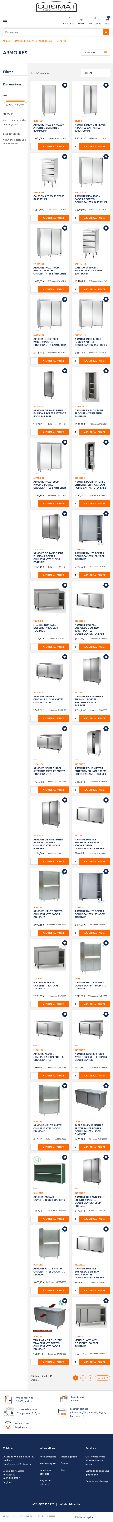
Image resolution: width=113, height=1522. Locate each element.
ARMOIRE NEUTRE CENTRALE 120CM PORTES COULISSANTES (48, 699)
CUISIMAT (38, 121)
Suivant (103, 1378)
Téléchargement (69, 1456)
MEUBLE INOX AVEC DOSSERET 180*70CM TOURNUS (87, 1343)
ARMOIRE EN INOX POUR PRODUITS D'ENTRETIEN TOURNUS (89, 413)
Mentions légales (48, 1463)
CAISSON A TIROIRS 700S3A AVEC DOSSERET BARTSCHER (89, 270)
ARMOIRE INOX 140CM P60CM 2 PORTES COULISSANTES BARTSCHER (49, 270)
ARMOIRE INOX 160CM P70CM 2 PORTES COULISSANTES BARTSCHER (49, 484)
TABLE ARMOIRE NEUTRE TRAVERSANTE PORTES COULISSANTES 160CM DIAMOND (47, 1345)
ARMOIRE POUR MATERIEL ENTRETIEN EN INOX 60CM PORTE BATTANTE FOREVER (90, 484)
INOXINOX (38, 406)
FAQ (63, 1469)
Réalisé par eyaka (84, 1517)
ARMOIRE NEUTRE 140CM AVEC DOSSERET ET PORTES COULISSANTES (91, 1057)
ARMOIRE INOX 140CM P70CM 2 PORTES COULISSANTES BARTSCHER (91, 342)
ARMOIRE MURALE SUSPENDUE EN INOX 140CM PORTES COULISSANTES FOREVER (89, 1273)
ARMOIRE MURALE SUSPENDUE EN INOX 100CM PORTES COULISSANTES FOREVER (89, 629)
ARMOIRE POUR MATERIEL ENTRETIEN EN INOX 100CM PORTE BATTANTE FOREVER (90, 771)
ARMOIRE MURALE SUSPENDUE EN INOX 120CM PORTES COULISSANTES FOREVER (89, 844)
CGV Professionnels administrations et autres (95, 1460)
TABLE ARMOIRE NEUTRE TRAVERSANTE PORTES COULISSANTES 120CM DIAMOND (89, 1130)
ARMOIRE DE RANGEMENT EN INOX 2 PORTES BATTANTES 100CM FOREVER (90, 701)
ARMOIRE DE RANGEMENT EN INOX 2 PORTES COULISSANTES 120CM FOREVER (48, 557)
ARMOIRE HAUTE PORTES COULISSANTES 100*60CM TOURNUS (90, 556)
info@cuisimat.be (70, 1504)
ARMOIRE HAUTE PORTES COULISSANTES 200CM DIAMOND (48, 1128)
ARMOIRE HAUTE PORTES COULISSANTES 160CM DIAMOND (48, 914)
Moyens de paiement (45, 1482)
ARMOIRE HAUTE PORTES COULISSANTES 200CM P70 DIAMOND (49, 1271)
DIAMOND (38, 907)
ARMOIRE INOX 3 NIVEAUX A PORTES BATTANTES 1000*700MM (90, 127)
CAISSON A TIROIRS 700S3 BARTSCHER (48, 197)
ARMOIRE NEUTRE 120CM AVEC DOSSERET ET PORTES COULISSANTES (49, 771)
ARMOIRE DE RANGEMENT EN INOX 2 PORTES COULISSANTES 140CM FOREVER (48, 844)
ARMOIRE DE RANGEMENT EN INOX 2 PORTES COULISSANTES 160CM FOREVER (90, 1201)
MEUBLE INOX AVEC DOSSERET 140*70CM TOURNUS (45, 985)
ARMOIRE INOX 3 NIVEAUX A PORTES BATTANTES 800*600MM (48, 127)
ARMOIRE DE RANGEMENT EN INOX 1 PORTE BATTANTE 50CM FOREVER (49, 413)
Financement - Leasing (96, 1481)
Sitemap (65, 1463)
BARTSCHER (38, 192)
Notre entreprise (48, 1456)
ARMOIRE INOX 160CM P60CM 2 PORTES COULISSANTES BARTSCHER (49, 342)
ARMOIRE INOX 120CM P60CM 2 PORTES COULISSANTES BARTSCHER (91, 199)
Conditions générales (45, 1471)
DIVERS (78, 121)
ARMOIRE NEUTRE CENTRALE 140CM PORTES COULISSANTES (48, 1057)
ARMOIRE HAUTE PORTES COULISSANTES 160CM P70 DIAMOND (90, 985)
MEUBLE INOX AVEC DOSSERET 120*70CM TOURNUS (45, 628)
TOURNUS (79, 406)
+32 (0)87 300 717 (43, 1504)
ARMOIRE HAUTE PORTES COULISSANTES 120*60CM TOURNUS (90, 914)
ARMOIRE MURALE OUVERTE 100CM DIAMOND (49, 1198)
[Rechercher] (56, 32)
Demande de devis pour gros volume (97, 1472)
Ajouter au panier (53, 146)
